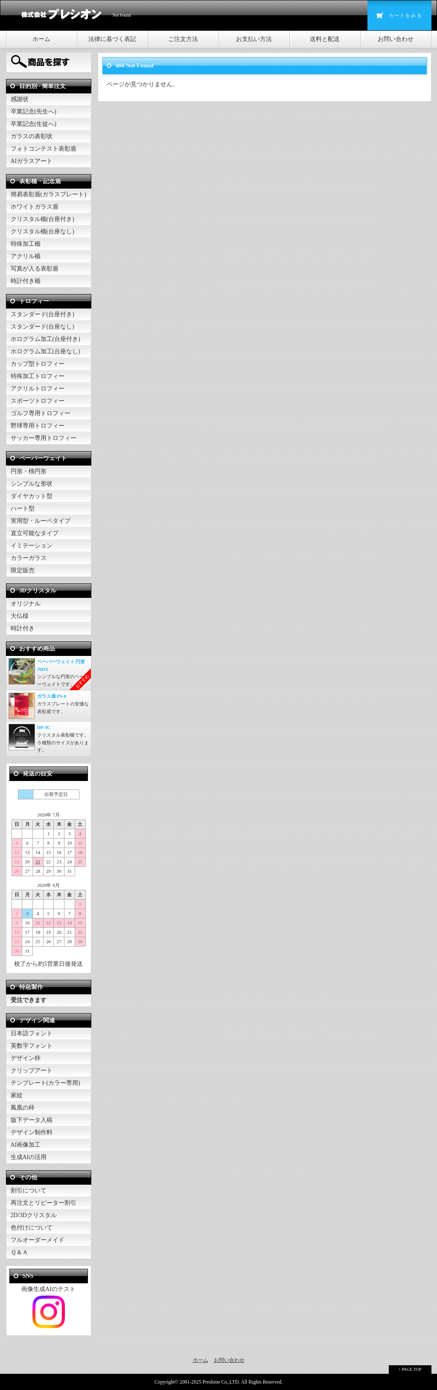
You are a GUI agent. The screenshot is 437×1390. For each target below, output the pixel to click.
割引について (29, 1190)
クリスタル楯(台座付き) (42, 219)
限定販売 (23, 570)
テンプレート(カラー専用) (45, 1083)
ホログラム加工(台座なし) (45, 351)
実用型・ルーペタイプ (40, 521)
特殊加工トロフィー (37, 376)
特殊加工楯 (26, 244)
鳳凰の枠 (23, 1107)
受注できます (29, 1000)
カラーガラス (29, 558)
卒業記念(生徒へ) (33, 124)
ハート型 (23, 508)
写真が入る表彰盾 (34, 268)
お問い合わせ (396, 39)
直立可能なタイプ (34, 533)
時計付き (23, 628)
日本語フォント (31, 1033)
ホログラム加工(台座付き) (45, 339)
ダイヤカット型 (31, 496)
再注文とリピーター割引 (43, 1203)
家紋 (17, 1095)
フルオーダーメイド (37, 1240)
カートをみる (405, 15)
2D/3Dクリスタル (34, 1215)
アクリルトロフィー (37, 388)
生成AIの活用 (29, 1157)
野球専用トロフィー (37, 426)
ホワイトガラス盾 (34, 207)
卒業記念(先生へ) (33, 111)
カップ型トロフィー (37, 364)
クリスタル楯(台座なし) (42, 231)
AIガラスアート (32, 161)
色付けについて (31, 1227)
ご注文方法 (183, 39)
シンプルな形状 (31, 484)
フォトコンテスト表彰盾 (43, 149)
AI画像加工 (26, 1145)
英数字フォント (31, 1046)
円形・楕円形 (29, 471)
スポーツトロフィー (37, 401)
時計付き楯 (26, 281)
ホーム (41, 39)
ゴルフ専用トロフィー (40, 413)
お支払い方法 (254, 39)
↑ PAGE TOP (410, 1369)
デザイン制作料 (31, 1132)
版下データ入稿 (31, 1120)
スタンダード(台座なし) (42, 326)
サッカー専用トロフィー (43, 438)
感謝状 (20, 99)
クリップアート (31, 1070)
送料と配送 (325, 39)
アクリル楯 (26, 256)
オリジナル (26, 603)
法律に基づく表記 (112, 39)
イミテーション (31, 545)
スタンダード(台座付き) (42, 314)
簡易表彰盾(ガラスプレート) (48, 194)
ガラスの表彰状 (31, 136)
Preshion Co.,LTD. (221, 1382)
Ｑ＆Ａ (19, 1252)
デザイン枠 (26, 1058)
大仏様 (20, 616)
